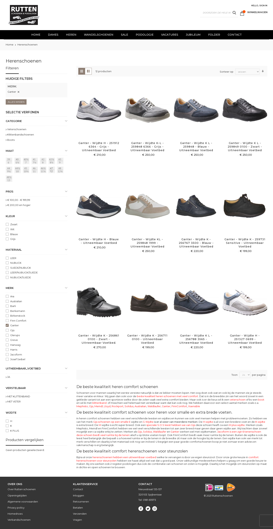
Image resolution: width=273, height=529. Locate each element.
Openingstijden (17, 495)
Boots (11, 139)
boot (261, 399)
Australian (140, 406)
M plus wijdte (237, 424)
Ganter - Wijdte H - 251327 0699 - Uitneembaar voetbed (245, 339)
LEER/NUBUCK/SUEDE (24, 272)
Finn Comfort (18, 320)
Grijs (12, 238)
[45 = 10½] (27, 171)
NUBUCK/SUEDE (20, 277)
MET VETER (14, 401)
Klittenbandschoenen (20, 134)
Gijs (91, 406)
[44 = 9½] (10, 171)
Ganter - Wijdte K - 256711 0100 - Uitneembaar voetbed (147, 339)
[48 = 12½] (61, 171)
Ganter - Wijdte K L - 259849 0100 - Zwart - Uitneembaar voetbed (245, 146)
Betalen (78, 507)
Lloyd (107, 406)
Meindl (98, 406)
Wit (12, 229)
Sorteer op (226, 71)
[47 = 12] (52, 171)
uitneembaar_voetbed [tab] (23, 368)
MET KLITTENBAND (18, 396)
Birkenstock (17, 315)
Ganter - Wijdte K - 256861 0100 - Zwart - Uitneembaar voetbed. (98, 339)
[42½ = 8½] (52, 162)
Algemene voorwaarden (23, 501)
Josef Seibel (17, 359)
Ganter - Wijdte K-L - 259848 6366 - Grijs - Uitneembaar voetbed (147, 146)
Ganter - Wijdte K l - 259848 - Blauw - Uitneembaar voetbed (196, 146)
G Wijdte (170, 421)
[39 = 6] (10, 162)
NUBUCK (15, 262)
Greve (14, 339)
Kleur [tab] (10, 216)
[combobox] (219, 12)
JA (8, 376)
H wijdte (208, 421)
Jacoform (16, 354)
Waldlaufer (154, 406)
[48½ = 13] (10, 179)
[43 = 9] (61, 162)
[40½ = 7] (27, 162)
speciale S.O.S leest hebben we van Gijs (170, 424)
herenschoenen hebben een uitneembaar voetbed (124, 457)
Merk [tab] (10, 288)
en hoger (19, 205)
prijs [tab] (9, 191)
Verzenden (80, 513)
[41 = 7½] (35, 162)
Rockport (117, 406)
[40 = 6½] (18, 162)
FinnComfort (179, 406)
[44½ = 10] (18, 171)
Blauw (14, 234)
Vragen (77, 519)
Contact (78, 489)
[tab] (36, 87)
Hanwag (15, 344)
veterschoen (238, 399)
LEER (13, 258)
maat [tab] (10, 151)
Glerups (15, 335)
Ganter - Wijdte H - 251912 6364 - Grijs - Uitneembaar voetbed (98, 146)
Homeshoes (15, 513)
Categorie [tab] (14, 121)
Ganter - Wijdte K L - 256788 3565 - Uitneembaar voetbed (196, 339)
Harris (13, 349)
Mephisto (82, 406)
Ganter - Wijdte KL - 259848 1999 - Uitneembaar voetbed (147, 243)
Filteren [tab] (12, 68)
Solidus (129, 406)
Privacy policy (16, 507)
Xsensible (194, 406)
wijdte (104, 424)
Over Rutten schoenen (22, 489)
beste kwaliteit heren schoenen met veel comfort (167, 396)
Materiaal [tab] (14, 249)
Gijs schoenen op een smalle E (111, 421)
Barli (13, 306)
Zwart (13, 224)
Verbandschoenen (19, 519)
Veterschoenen (16, 129)
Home (10, 44)
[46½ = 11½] (44, 171)
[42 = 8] (44, 162)
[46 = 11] (35, 171)
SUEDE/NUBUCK (20, 267)
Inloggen (78, 495)
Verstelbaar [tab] (16, 388)
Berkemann (17, 310)
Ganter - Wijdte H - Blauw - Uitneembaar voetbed (99, 241)
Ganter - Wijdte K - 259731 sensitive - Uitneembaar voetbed (244, 243)
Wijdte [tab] (11, 412)
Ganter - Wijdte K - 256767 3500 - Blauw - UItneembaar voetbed (196, 243)
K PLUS (14, 430)
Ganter (166, 406)
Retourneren (81, 501)
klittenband (99, 402)
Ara (12, 296)
